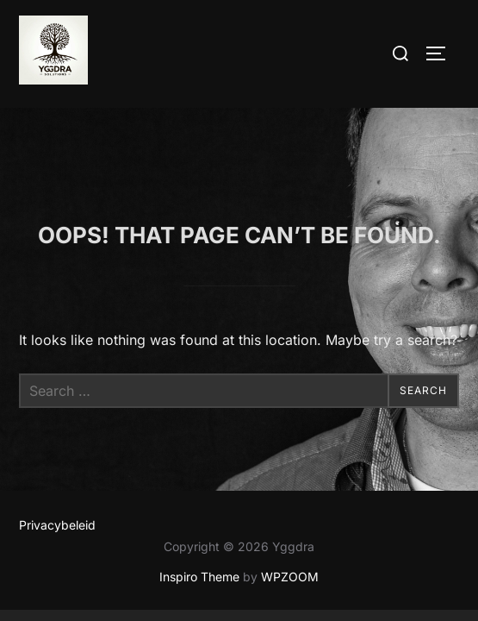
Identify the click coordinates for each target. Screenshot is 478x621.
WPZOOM (290, 506)
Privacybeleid (57, 453)
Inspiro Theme (199, 506)
